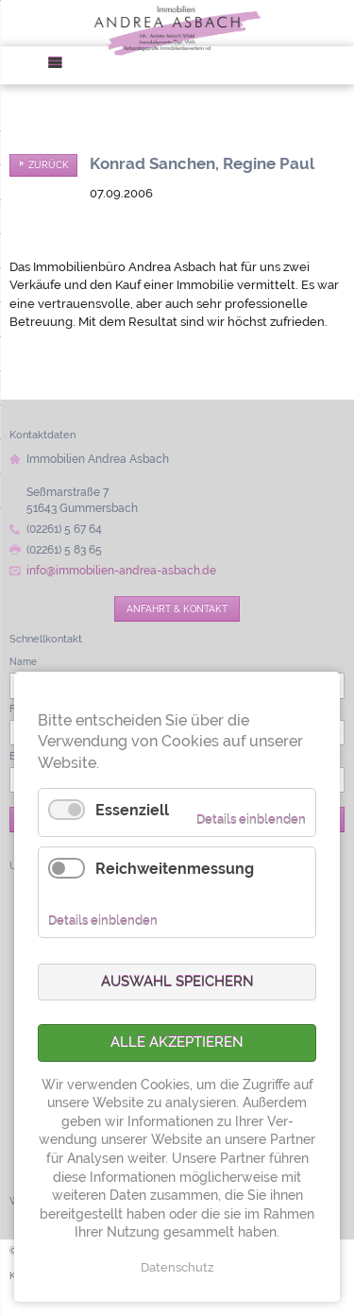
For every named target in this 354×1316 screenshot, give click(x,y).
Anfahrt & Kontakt (177, 608)
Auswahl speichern (177, 981)
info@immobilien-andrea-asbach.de (121, 570)
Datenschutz (177, 1267)
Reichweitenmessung (174, 869)
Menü (61, 65)
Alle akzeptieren (177, 1042)
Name (25, 661)
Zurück (48, 165)
